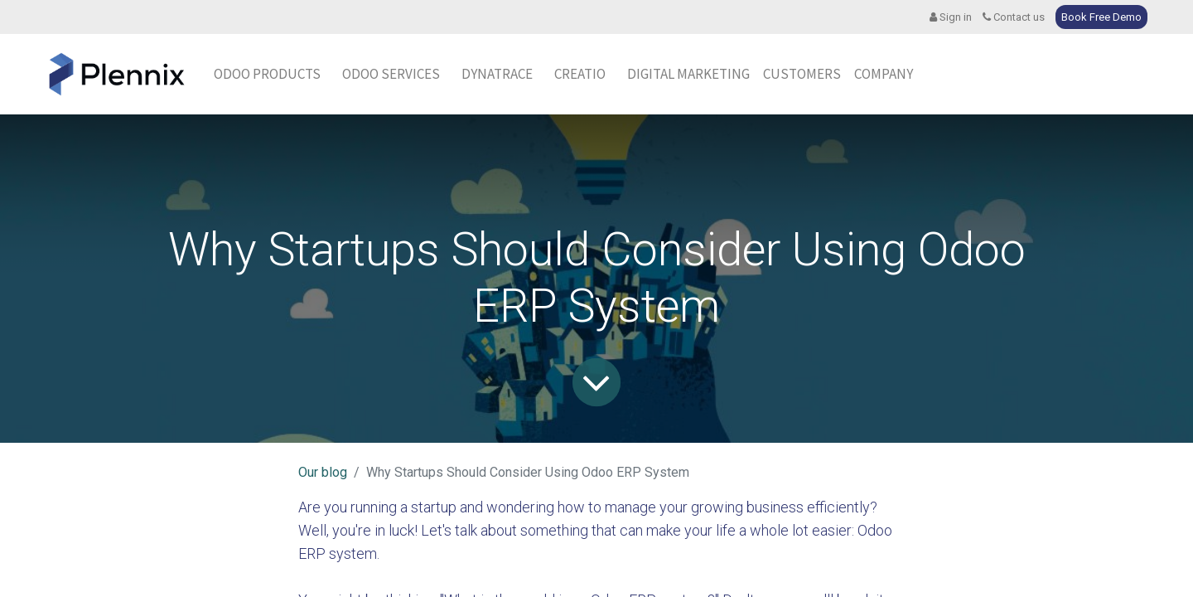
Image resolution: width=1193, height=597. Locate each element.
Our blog (322, 472)
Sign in (951, 17)
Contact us (1014, 17)
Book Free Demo (1101, 17)
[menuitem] (497, 74)
